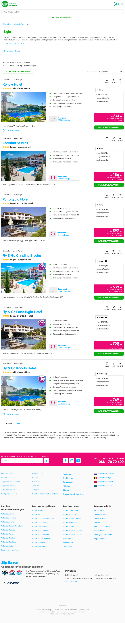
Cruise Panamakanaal (40, 543)
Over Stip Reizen (7, 474)
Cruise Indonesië (69, 515)
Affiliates (66, 486)
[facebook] (65, 460)
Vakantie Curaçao (8, 530)
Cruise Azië (36, 515)
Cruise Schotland (69, 523)
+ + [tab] (102, 261)
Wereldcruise (68, 543)
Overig (9, 423)
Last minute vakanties (9, 550)
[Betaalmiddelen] (11, 583)
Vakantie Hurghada (8, 542)
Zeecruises (67, 547)
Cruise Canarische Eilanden (43, 519)
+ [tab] (100, 90)
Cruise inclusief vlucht (71, 511)
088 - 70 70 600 (111, 462)
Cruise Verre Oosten (40, 547)
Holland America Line (102, 527)
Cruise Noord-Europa (40, 535)
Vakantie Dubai (7, 534)
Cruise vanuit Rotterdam (72, 535)
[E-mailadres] (22, 460)
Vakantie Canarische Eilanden (12, 526)
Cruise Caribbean (39, 523)
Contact (4, 478)
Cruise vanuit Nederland (72, 531)
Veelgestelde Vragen (9, 494)
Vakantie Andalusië (8, 518)
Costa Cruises (99, 519)
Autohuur (35, 490)
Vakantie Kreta (7, 546)
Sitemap (66, 490)
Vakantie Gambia (8, 538)
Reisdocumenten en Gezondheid (44, 494)
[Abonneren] (46, 460)
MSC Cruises (99, 531)
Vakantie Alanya (7, 514)
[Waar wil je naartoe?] (62, 11)
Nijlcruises (67, 539)
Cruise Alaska (37, 511)
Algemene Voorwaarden (10, 482)
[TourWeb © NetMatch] (62, 605)
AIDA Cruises (99, 511)
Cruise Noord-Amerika (40, 531)
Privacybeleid (68, 482)
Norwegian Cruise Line (103, 535)
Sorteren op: (92, 72)
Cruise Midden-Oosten (72, 519)
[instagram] (71, 460)
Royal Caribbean (100, 539)
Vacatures (67, 474)
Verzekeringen (37, 474)
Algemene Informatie (9, 486)
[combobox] (62, 11)
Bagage (35, 478)
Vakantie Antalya (7, 522)
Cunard (97, 523)
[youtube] (78, 460)
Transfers (35, 486)
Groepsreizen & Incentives (73, 494)
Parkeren (35, 482)
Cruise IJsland (68, 527)
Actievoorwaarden (8, 490)
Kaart (19, 423)
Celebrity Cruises (100, 515)
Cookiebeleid (68, 478)
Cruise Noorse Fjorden (41, 539)
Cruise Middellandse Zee (41, 527)
